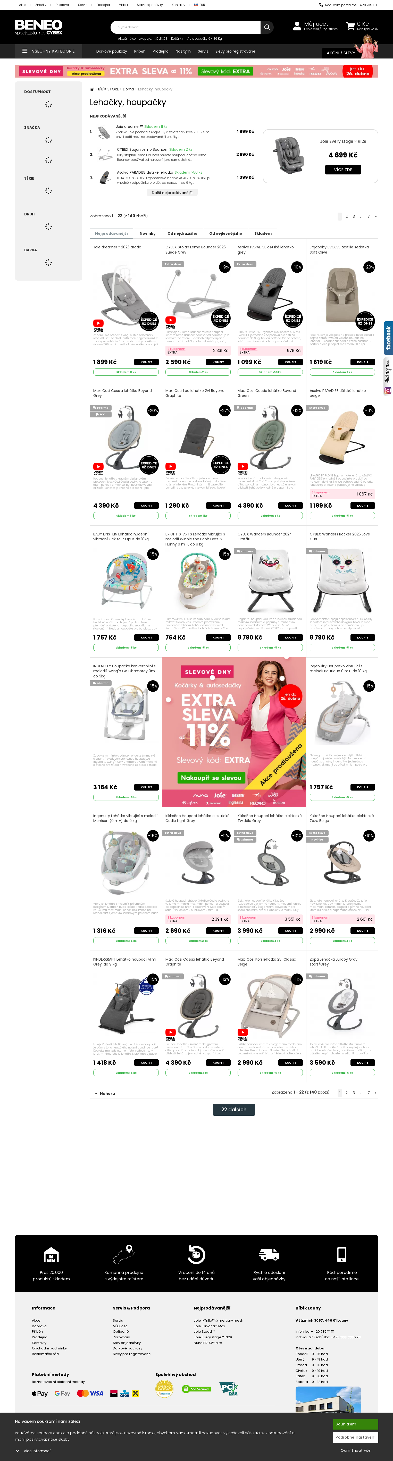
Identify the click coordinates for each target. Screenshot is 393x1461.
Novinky (152, 233)
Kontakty (178, 5)
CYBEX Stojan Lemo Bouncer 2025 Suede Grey (196, 250)
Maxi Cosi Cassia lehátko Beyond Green (267, 393)
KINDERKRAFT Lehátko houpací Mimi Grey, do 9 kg (125, 959)
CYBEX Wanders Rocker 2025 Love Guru (340, 535)
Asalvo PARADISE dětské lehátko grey (266, 250)
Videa (123, 5)
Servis (82, 5)
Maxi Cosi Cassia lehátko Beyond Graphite (195, 959)
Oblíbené (121, 1328)
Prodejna (103, 5)
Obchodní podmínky (49, 1345)
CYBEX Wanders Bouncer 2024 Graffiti (265, 535)
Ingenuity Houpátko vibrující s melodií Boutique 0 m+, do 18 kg (338, 667)
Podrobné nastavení (356, 1437)
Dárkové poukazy (111, 51)
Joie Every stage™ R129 (343, 141)
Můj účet (316, 24)
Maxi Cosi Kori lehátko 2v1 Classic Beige (267, 959)
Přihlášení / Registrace (321, 29)
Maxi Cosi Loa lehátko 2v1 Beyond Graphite (195, 393)
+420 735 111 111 (322, 1328)
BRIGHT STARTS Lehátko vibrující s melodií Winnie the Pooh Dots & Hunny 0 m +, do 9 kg (195, 537)
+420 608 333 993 (346, 1334)
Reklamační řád (45, 1350)
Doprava (62, 5)
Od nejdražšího (190, 233)
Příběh (140, 51)
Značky (40, 5)
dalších (234, 1107)
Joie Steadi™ (204, 1328)
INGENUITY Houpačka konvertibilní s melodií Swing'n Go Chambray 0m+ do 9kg (125, 669)
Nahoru (105, 1090)
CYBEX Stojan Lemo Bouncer (142, 149)
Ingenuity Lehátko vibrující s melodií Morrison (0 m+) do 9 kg (126, 816)
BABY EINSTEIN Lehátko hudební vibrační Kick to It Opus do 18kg (121, 535)
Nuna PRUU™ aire (208, 1339)
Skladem (275, 233)
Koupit (146, 361)
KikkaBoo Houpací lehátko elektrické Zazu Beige (342, 816)
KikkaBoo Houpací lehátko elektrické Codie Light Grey (198, 816)
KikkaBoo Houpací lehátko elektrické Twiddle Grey (270, 816)
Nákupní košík (367, 29)
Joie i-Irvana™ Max (209, 1323)
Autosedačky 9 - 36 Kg (204, 38)
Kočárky (177, 38)
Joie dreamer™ (129, 126)
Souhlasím (346, 1424)
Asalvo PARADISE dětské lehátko (145, 172)
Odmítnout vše (356, 1450)
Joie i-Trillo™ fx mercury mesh (218, 1317)
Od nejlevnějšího (235, 233)
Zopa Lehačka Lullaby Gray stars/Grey (334, 959)
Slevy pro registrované (235, 51)
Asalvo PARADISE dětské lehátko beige (338, 393)
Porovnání (121, 1334)
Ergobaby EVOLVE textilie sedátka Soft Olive (339, 250)
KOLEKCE (160, 38)
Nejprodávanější (113, 233)
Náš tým (183, 51)
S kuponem (177, 348)
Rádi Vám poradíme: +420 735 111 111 (348, 5)
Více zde (343, 170)
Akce (22, 5)
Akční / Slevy (347, 53)
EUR (199, 5)
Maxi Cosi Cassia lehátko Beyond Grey (123, 393)
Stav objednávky (150, 5)
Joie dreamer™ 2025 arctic (117, 247)
